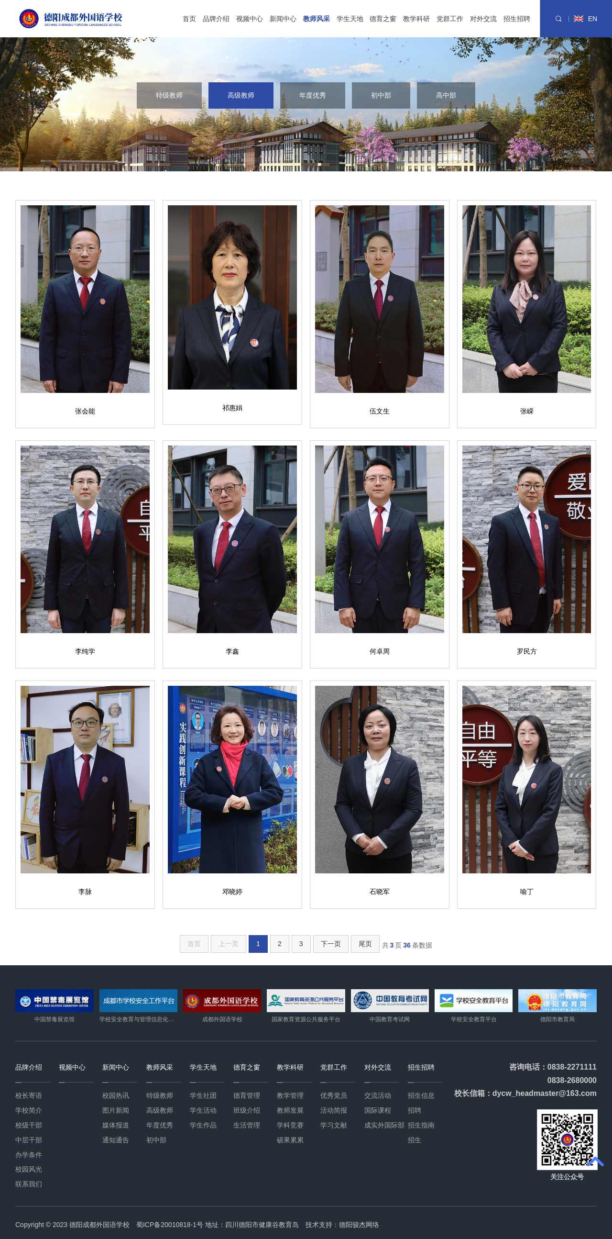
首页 (189, 18)
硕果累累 (290, 1140)
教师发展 (290, 1110)
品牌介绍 (216, 18)
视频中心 (249, 18)
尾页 (365, 944)
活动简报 (333, 1110)
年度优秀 (312, 95)
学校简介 (28, 1110)
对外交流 (483, 18)
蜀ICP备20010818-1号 (169, 1224)
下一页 (331, 944)
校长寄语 (28, 1095)
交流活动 (377, 1095)
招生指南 (421, 1125)
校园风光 (28, 1169)
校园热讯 (115, 1095)
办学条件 (28, 1155)
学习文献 (333, 1125)
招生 (414, 1140)
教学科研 (416, 18)
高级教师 (241, 95)
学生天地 (350, 18)
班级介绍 (246, 1110)
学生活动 (203, 1110)
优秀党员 (333, 1095)
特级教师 (169, 95)
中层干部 (28, 1140)
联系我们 (28, 1184)
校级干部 (28, 1125)
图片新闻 (115, 1110)
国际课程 (377, 1110)
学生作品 (203, 1125)
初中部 (381, 95)
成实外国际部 (384, 1125)
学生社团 (203, 1095)
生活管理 (246, 1125)
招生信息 (421, 1095)
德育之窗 (383, 18)
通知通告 (115, 1140)
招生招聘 (516, 18)
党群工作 (450, 18)
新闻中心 (283, 18)
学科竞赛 (290, 1125)
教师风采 (316, 18)
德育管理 (246, 1095)
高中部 (446, 95)
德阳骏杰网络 (359, 1224)
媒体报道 (115, 1125)
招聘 (414, 1110)
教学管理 (290, 1095)
